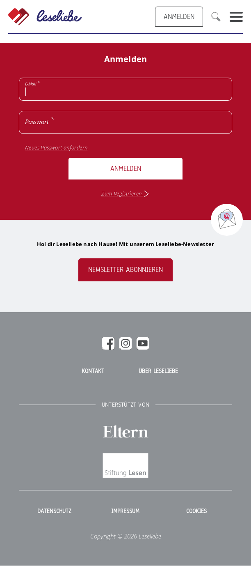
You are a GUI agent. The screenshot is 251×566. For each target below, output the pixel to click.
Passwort (37, 121)
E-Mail (31, 84)
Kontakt (93, 371)
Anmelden (125, 168)
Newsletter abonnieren (125, 269)
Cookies (196, 511)
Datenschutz (54, 511)
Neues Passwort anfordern (56, 147)
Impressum (125, 511)
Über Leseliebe (158, 371)
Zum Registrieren (125, 194)
